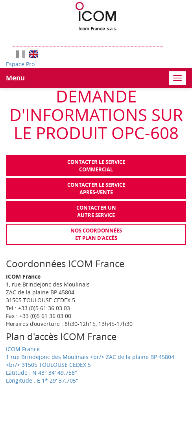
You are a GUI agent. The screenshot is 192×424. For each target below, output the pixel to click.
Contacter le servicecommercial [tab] (96, 165)
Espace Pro (20, 64)
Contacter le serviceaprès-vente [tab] (96, 188)
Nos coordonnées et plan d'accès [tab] (96, 234)
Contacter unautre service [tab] (96, 211)
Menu (15, 77)
